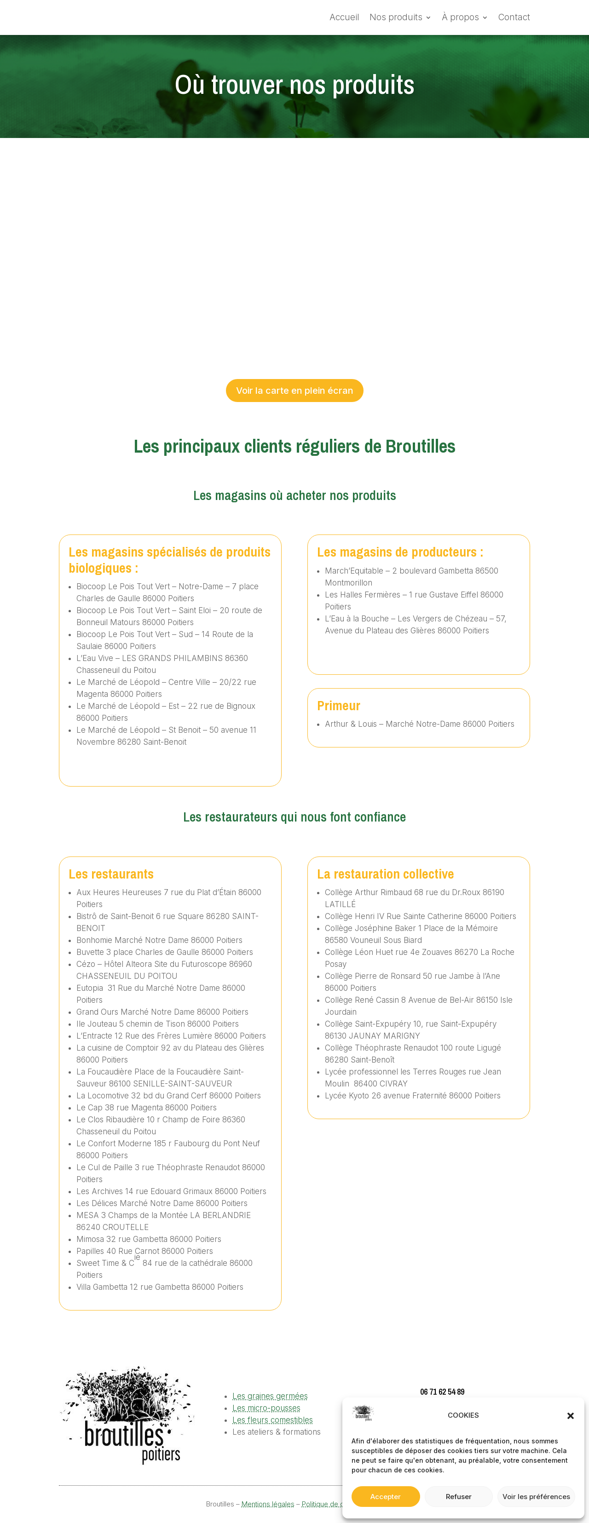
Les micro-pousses (266, 1408)
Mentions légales (268, 1504)
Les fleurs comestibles (272, 1420)
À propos (460, 17)
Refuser (459, 1496)
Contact (514, 17)
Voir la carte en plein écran (294, 390)
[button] (570, 1415)
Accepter (385, 1496)
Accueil (344, 17)
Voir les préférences (536, 1496)
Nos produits (396, 17)
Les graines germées (270, 1396)
